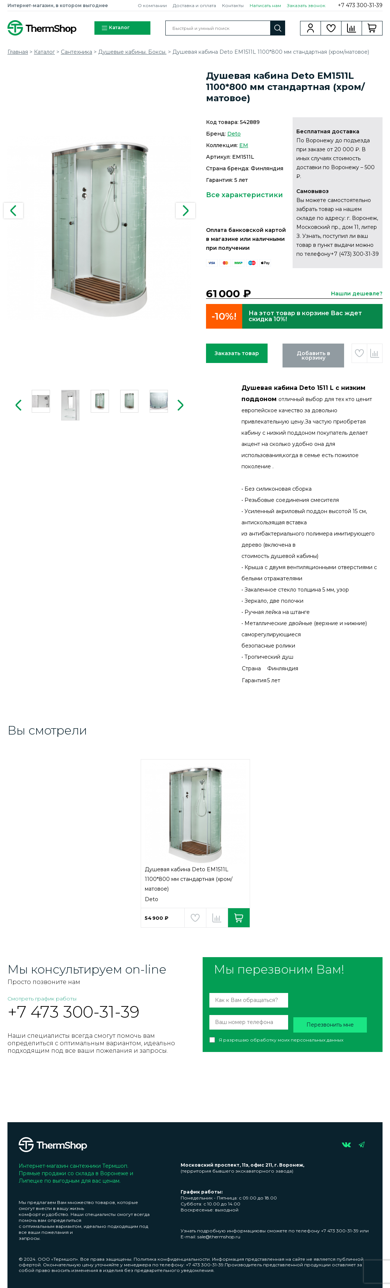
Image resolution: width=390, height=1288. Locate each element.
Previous (13, 210)
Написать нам (265, 5)
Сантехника (76, 52)
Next (185, 210)
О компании (152, 5)
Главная (17, 52)
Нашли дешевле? (357, 293)
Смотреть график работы (42, 998)
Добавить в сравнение (374, 353)
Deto (234, 133)
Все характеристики (244, 195)
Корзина (372, 28)
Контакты (233, 5)
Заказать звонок (306, 5)
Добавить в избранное (359, 353)
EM (243, 145)
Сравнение (351, 28)
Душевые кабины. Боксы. (132, 52)
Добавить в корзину (313, 355)
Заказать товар (237, 353)
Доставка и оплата (194, 5)
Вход (310, 28)
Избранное (331, 28)
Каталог (115, 28)
